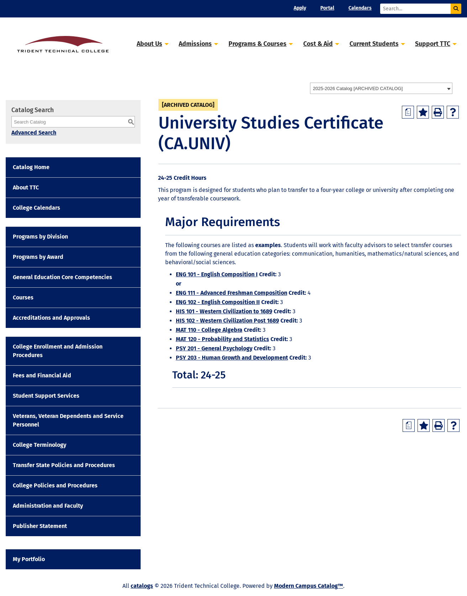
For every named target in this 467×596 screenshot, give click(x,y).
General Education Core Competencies (62, 277)
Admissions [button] (195, 44)
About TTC (26, 187)
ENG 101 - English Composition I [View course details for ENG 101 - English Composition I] (217, 274)
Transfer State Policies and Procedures (64, 465)
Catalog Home (31, 167)
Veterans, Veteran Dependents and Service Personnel (68, 420)
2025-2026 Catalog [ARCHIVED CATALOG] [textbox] (358, 88)
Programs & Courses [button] (258, 44)
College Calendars (36, 207)
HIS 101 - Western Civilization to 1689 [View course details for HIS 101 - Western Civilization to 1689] (224, 311)
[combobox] (381, 88)
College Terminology (39, 444)
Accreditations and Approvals (51, 317)
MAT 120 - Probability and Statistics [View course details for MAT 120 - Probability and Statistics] (222, 339)
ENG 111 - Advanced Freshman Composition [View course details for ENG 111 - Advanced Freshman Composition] (231, 292)
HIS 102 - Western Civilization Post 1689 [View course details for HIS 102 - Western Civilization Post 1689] (227, 320)
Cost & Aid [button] (318, 44)
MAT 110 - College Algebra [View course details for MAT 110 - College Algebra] (209, 329)
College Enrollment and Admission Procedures (58, 351)
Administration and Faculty (48, 505)
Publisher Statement (40, 526)
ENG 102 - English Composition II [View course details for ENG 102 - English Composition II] (218, 302)
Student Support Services (46, 395)
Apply (300, 8)
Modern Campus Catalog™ (308, 585)
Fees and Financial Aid (42, 375)
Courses (23, 297)
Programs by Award (38, 256)
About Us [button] (149, 44)
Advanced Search (33, 132)
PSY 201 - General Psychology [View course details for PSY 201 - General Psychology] (214, 348)
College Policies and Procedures (55, 485)
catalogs (142, 585)
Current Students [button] (374, 44)
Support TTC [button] (432, 44)
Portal (327, 8)
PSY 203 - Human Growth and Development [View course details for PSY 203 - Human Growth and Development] (232, 357)
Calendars (360, 8)
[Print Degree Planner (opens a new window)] (408, 112)
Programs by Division (40, 236)
